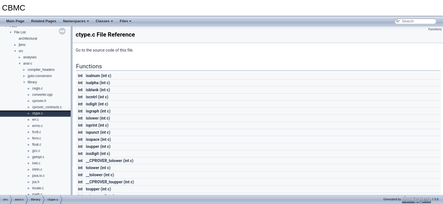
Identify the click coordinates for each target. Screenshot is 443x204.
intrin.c (37, 169)
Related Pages (43, 21)
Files (126, 21)
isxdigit (92, 153)
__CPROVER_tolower (104, 160)
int (80, 75)
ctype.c (37, 113)
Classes (104, 21)
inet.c (36, 163)
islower (92, 118)
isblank (92, 90)
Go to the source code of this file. (105, 50)
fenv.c (36, 138)
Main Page (15, 21)
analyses (29, 57)
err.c (35, 120)
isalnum (93, 75)
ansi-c (27, 63)
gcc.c (36, 151)
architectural (28, 39)
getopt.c (38, 157)
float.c (36, 144)
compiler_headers (41, 70)
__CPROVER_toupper (104, 182)
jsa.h (35, 182)
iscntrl (91, 97)
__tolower (94, 175)
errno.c (37, 126)
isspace (92, 139)
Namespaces (76, 21)
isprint (91, 125)
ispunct (92, 132)
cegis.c (37, 88)
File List (20, 32)
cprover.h (39, 101)
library (32, 82)
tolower (92, 167)
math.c (37, 194)
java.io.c (38, 176)
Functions (435, 29)
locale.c (38, 188)
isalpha (92, 82)
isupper (92, 146)
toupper (93, 189)
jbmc (22, 45)
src (21, 51)
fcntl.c (36, 132)
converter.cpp (42, 95)
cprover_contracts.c (47, 107)
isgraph (92, 111)
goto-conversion (40, 76)
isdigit (91, 104)
